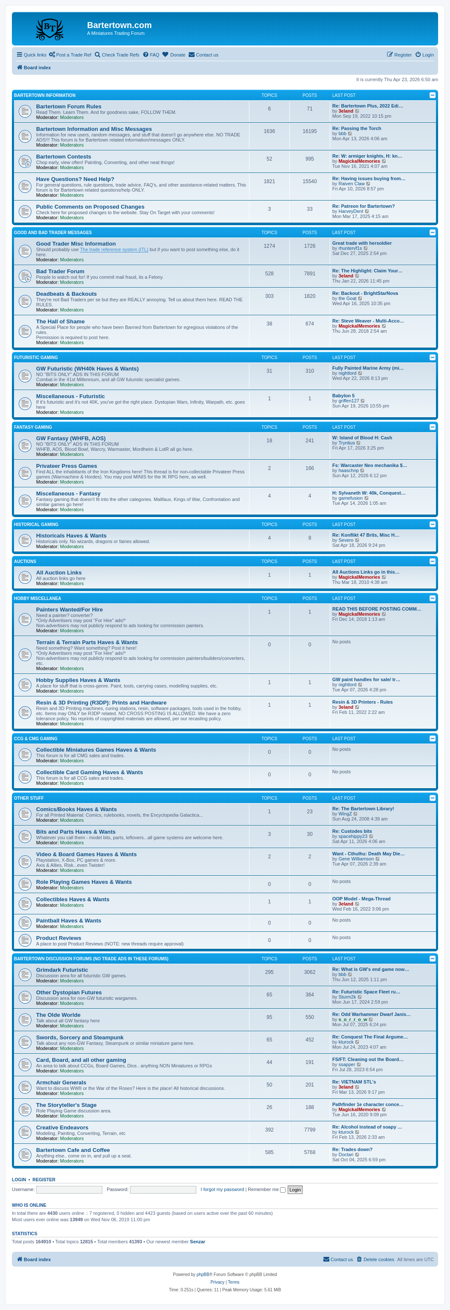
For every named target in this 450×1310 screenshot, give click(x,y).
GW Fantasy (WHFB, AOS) (71, 438)
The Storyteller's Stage (66, 1105)
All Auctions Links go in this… (366, 571)
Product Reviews (58, 938)
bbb (342, 133)
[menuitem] (150, 55)
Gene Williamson (356, 858)
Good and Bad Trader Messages (53, 232)
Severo (346, 540)
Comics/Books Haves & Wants (76, 809)
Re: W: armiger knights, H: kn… (367, 155)
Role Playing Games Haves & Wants (84, 882)
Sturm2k (347, 996)
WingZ (345, 813)
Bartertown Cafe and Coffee (73, 1150)
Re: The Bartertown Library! (363, 808)
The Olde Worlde (58, 1015)
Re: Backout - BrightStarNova (365, 293)
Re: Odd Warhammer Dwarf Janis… (371, 1014)
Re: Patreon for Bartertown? (363, 206)
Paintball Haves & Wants (68, 920)
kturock (346, 1041)
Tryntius (347, 442)
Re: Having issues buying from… (368, 178)
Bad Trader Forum (60, 271)
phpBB (203, 1274)
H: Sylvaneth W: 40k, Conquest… (369, 492)
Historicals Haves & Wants (71, 535)
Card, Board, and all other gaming (81, 1060)
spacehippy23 (353, 836)
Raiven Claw (352, 183)
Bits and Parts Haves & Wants (76, 832)
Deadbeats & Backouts (66, 294)
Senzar (197, 1241)
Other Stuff (29, 798)
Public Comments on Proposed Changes (90, 207)
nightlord (348, 373)
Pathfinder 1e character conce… (368, 1104)
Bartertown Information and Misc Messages (94, 129)
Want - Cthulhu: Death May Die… (368, 853)
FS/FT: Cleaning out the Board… (368, 1059)
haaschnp (349, 470)
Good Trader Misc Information (76, 243)
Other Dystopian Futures (69, 992)
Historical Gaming (36, 524)
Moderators (72, 117)
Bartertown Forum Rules (69, 106)
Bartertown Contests (63, 156)
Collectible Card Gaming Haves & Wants (89, 772)
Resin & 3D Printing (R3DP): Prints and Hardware (101, 702)
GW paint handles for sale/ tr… (366, 679)
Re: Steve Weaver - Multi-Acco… (368, 320)
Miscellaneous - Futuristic (70, 396)
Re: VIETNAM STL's (354, 1081)
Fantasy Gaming (33, 427)
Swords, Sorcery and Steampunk (80, 1037)
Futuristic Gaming (36, 357)
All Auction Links (59, 572)
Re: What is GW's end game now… (370, 969)
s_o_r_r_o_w (353, 1019)
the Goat (348, 298)
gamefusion (351, 498)
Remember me (267, 1189)
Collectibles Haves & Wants (72, 899)
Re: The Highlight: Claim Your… (367, 270)
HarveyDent (351, 211)
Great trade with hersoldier (362, 243)
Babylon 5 (343, 395)
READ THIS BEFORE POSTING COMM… (377, 608)
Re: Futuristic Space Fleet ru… (366, 991)
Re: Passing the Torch (356, 128)
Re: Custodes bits (352, 831)
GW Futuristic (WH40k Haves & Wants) (87, 368)
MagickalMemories (359, 161)
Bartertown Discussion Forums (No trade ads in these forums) (91, 958)
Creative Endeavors (62, 1127)
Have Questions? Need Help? (75, 179)
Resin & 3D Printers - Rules (362, 702)
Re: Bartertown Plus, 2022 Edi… (367, 105)
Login (19, 1179)
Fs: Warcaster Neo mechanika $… (369, 465)
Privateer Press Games (66, 466)
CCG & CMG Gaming (35, 738)
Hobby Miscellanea (37, 598)
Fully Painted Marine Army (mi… (368, 368)
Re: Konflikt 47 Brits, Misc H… (365, 535)
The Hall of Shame (60, 321)
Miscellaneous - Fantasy (68, 493)
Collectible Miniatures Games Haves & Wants (96, 750)
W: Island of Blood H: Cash (362, 437)
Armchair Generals (61, 1082)
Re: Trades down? (352, 1149)
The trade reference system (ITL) (114, 249)
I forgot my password (222, 1189)
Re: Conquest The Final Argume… (370, 1036)
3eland (346, 110)
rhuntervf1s (350, 248)
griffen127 (349, 400)
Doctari (346, 1154)
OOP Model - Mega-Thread (361, 898)
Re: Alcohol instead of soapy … (367, 1126)
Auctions (25, 561)
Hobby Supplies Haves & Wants (78, 680)
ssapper (347, 1064)
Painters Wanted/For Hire (69, 609)
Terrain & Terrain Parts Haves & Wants (87, 642)
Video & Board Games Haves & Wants (86, 854)
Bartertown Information (45, 95)
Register (44, 1179)
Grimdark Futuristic (62, 970)
